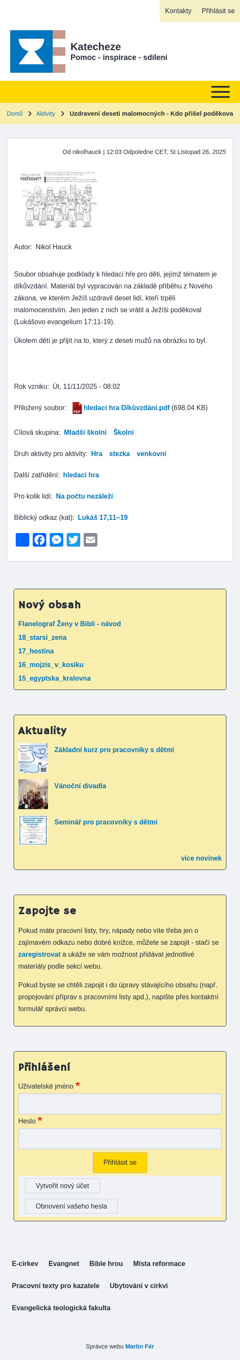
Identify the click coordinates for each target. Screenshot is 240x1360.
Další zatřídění (36, 475)
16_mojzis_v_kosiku (51, 664)
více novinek (201, 858)
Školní (123, 432)
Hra (96, 453)
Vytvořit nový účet (62, 1185)
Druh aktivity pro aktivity (50, 453)
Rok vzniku (30, 386)
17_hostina (36, 651)
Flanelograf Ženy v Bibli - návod (69, 623)
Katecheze (96, 46)
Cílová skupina (36, 432)
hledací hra (81, 475)
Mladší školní (85, 432)
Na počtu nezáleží (84, 496)
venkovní (151, 453)
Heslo (27, 1121)
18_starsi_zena (42, 637)
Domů (15, 113)
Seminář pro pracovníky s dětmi (106, 822)
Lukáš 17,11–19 (102, 517)
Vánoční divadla (80, 786)
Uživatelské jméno (45, 1086)
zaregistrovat (40, 954)
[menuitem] (178, 11)
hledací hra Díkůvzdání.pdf (127, 407)
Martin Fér (139, 1346)
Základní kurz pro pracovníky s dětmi (114, 749)
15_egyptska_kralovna (54, 678)
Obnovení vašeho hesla (71, 1206)
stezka (119, 453)
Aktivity (45, 113)
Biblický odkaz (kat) (43, 517)
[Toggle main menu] (120, 92)
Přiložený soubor (39, 407)
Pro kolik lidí (32, 496)
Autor (22, 247)
